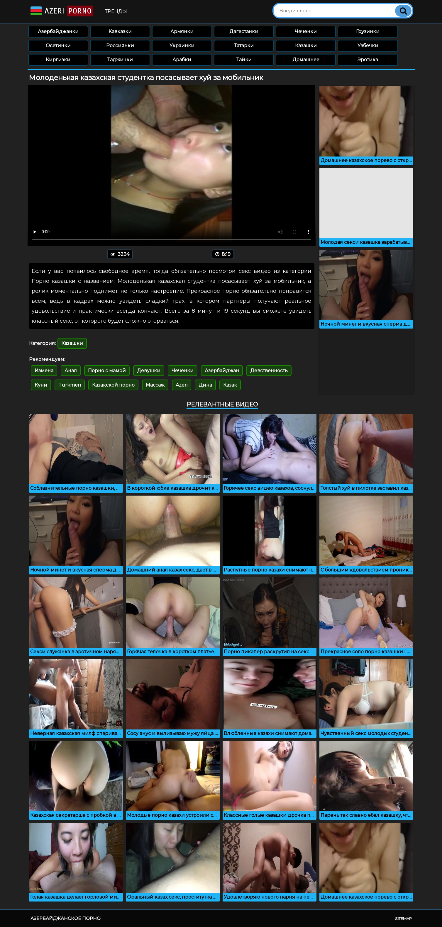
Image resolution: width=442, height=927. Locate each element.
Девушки (148, 370)
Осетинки (58, 45)
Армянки (182, 31)
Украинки (182, 45)
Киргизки (58, 59)
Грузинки (368, 31)
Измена (44, 370)
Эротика (368, 59)
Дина (205, 385)
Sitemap (403, 918)
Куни (41, 385)
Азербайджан (222, 370)
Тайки (244, 59)
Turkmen (69, 385)
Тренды (116, 11)
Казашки (306, 45)
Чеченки (306, 31)
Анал (71, 370)
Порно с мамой (107, 370)
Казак (230, 385)
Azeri (61, 11)
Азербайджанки (58, 31)
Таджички (120, 59)
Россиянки (120, 45)
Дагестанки (243, 31)
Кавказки (120, 31)
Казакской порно (113, 385)
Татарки (244, 45)
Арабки (181, 59)
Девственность (269, 370)
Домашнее (305, 59)
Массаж (155, 385)
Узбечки (368, 45)
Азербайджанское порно (66, 918)
